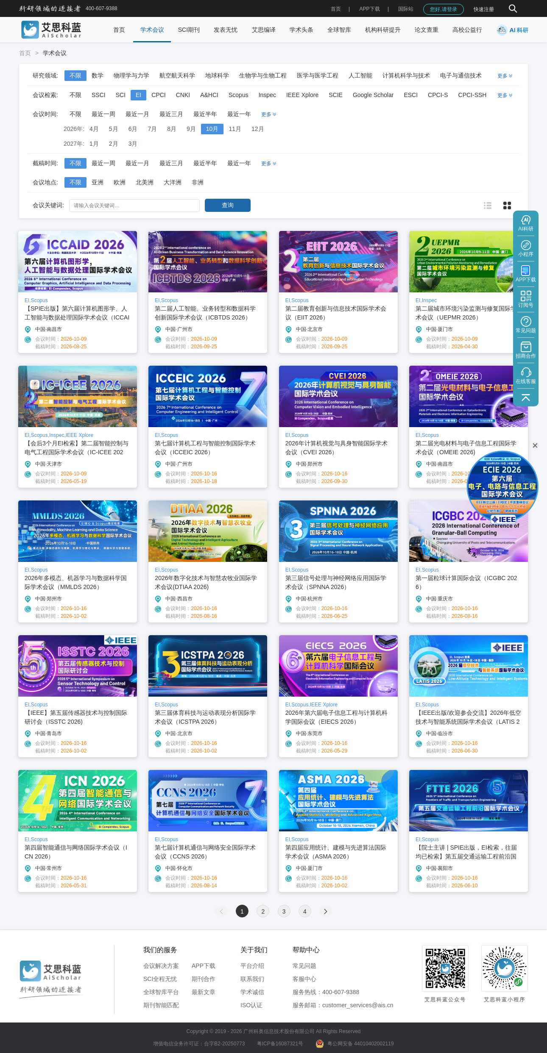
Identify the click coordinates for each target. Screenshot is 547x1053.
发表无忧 (225, 29)
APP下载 (203, 965)
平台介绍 (252, 965)
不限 (75, 75)
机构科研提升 (383, 29)
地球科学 (217, 75)
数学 (97, 75)
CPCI (158, 95)
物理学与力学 (131, 75)
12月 (257, 128)
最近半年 (205, 114)
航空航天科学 (177, 75)
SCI (121, 95)
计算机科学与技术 (406, 75)
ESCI (411, 95)
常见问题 (304, 965)
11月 (235, 128)
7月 (152, 128)
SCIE (336, 95)
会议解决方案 (161, 965)
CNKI (183, 95)
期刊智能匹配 (161, 1005)
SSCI (99, 95)
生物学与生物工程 (263, 75)
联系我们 (252, 978)
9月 (191, 128)
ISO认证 (251, 1005)
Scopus (238, 95)
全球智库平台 (161, 992)
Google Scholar (373, 95)
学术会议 (152, 29)
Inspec (267, 95)
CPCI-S (438, 95)
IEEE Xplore (302, 95)
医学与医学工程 (317, 75)
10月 (212, 128)
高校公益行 (467, 29)
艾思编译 (264, 29)
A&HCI (209, 95)
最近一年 (239, 114)
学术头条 (301, 29)
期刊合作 (203, 978)
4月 (94, 128)
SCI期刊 (189, 29)
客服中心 (304, 978)
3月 (133, 143)
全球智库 (339, 29)
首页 (336, 9)
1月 (94, 143)
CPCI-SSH (472, 95)
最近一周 (103, 114)
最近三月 (171, 114)
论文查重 (426, 29)
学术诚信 (252, 992)
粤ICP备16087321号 (280, 1044)
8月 (171, 128)
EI (138, 95)
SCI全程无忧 (160, 978)
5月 (113, 128)
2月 (113, 143)
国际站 (405, 9)
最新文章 (203, 992)
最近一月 (137, 114)
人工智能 (360, 75)
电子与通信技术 (461, 75)
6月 (133, 128)
